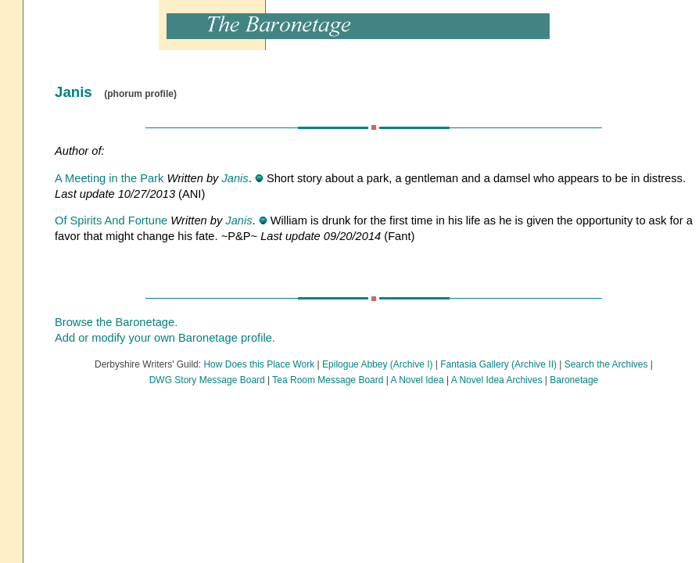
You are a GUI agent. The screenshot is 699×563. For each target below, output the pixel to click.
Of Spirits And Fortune (111, 220)
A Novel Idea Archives (497, 380)
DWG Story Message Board (207, 380)
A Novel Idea (417, 380)
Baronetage (574, 380)
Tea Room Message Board (327, 380)
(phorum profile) (140, 93)
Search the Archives (606, 364)
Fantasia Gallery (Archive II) (498, 364)
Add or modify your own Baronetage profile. (165, 338)
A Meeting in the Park (109, 178)
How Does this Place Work (258, 364)
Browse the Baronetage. (116, 322)
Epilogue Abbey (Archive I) (377, 364)
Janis (234, 178)
